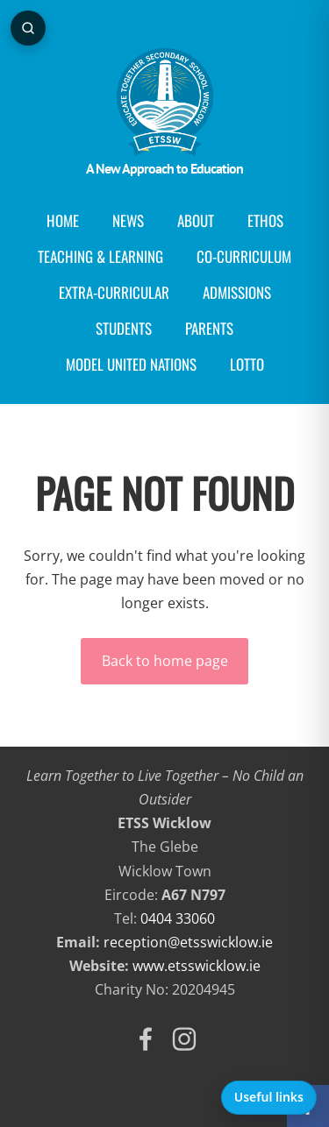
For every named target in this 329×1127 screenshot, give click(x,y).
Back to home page (165, 660)
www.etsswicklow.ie (196, 965)
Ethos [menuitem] (265, 220)
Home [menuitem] (62, 220)
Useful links (269, 1096)
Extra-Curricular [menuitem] (114, 292)
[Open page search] (28, 28)
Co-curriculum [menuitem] (244, 256)
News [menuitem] (128, 220)
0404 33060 (177, 918)
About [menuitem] (195, 220)
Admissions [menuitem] (237, 292)
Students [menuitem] (124, 328)
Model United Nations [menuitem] (131, 364)
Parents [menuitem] (209, 328)
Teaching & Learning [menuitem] (100, 256)
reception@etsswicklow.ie (188, 942)
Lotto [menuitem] (247, 364)
